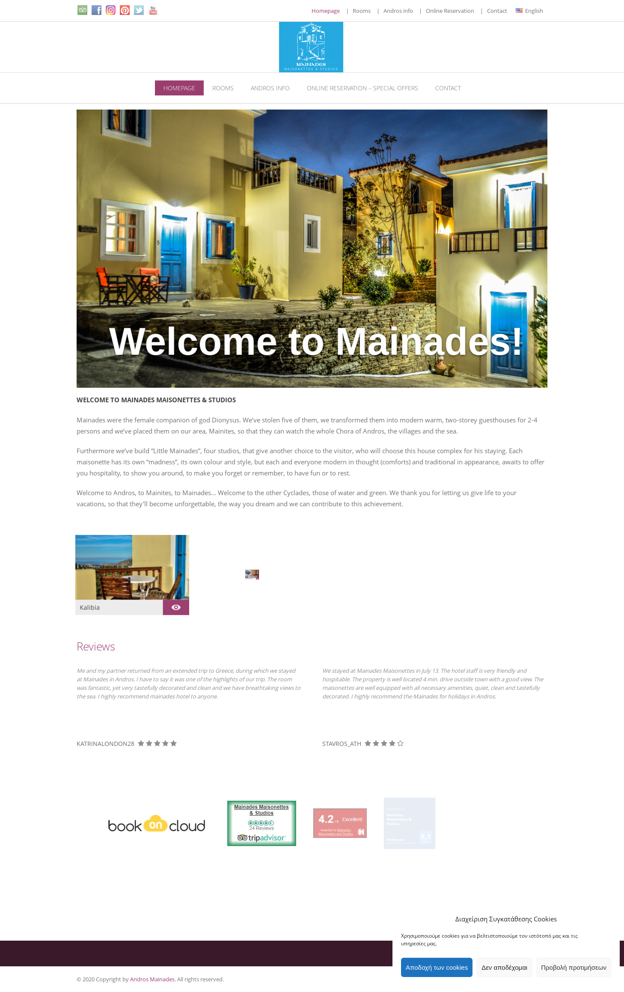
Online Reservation (450, 11)
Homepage (326, 11)
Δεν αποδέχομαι (504, 967)
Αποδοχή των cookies (437, 967)
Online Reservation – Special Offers (362, 88)
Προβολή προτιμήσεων (573, 967)
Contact (497, 11)
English (529, 11)
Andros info (398, 11)
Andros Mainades (152, 979)
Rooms (362, 11)
